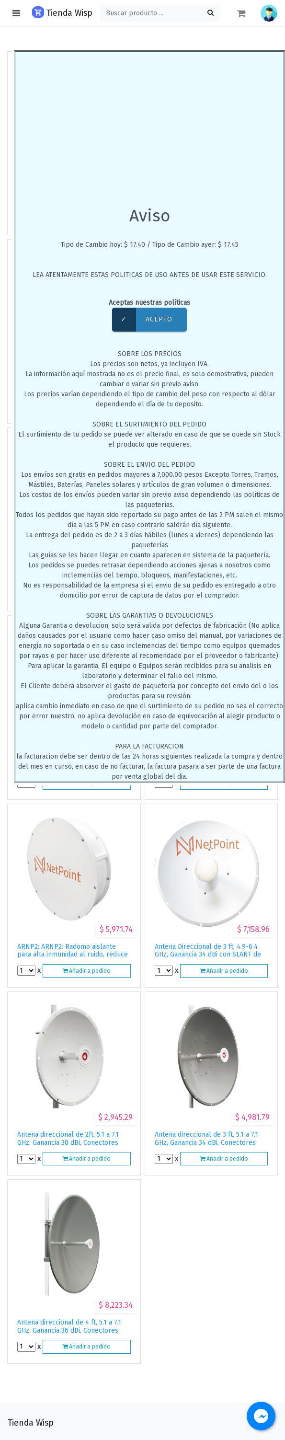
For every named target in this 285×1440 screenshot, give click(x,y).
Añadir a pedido (86, 971)
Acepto (142, 320)
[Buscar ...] (160, 13)
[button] (269, 13)
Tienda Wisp (62, 12)
